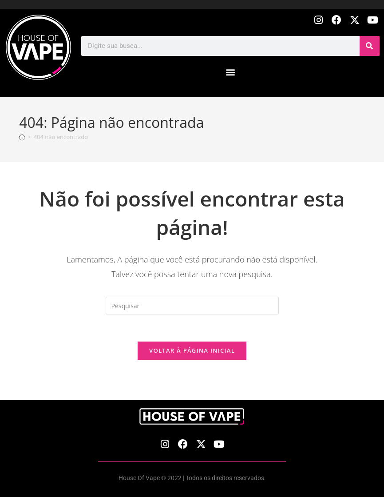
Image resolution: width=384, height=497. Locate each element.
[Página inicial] (22, 137)
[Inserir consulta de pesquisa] (192, 305)
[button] (230, 72)
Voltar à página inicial (192, 350)
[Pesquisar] (370, 46)
